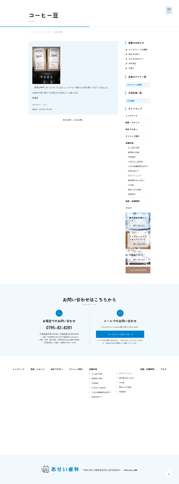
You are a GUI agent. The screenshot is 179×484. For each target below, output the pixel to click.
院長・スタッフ (132, 122)
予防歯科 (131, 157)
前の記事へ (68, 120)
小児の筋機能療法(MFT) (138, 166)
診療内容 (130, 142)
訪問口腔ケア (133, 171)
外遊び (131, 68)
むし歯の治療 (133, 148)
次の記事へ (79, 120)
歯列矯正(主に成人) (136, 180)
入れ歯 (131, 185)
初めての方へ (131, 129)
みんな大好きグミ (136, 59)
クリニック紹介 (132, 136)
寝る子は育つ (134, 54)
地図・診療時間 (132, 201)
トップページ (131, 115)
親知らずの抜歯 (134, 190)
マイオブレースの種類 (138, 49)
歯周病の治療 (133, 152)
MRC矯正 (132, 63)
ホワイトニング (134, 175)
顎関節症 (131, 194)
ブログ (44, 105)
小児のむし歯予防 (135, 162)
